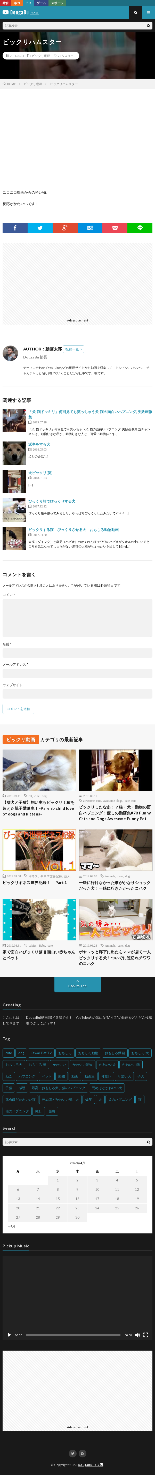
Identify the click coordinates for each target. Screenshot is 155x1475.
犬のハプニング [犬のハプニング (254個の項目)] (120, 1099)
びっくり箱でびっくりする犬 (51, 501)
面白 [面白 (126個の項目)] (51, 1111)
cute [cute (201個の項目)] (8, 1053)
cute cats (130, 800)
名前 (7, 644)
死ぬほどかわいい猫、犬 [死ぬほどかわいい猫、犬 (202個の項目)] (60, 1099)
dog (44, 795)
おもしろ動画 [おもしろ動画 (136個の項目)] (115, 1053)
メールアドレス (15, 664)
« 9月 (11, 1226)
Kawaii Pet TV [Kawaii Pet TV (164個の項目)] (41, 1053)
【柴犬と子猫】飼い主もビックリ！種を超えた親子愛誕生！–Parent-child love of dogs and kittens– (39, 808)
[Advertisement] (77, 279)
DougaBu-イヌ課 (90, 1465)
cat (30, 795)
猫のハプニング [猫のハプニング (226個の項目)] (17, 1111)
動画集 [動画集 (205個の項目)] (90, 1076)
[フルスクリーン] (145, 1335)
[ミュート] (137, 1335)
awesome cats (92, 800)
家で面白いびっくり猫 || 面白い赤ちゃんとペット (39, 954)
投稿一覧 (72, 349)
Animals (110, 876)
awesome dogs (112, 800)
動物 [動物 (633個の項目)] (61, 1076)
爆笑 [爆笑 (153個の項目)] (88, 1099)
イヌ (28, 3)
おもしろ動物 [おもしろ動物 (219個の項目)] (88, 1053)
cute (37, 795)
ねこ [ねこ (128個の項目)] (8, 1076)
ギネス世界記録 (51, 876)
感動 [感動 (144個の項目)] (22, 1088)
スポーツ (57, 3)
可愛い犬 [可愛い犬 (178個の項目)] (124, 1076)
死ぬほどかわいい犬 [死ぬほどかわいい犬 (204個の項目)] (107, 1088)
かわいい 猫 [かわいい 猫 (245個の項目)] (131, 1064)
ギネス (33, 876)
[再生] (9, 1335)
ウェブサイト (13, 685)
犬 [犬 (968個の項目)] (100, 1099)
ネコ (17, 3)
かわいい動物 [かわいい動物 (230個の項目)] (82, 1064)
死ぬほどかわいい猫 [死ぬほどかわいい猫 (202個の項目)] (20, 1099)
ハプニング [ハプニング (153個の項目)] (27, 1076)
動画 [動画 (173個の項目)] (74, 1076)
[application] (77, 1298)
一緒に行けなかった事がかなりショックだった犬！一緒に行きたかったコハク (115, 885)
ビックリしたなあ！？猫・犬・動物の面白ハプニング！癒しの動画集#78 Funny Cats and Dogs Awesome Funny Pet (115, 813)
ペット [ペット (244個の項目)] (47, 1076)
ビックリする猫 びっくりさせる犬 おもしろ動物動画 (73, 529)
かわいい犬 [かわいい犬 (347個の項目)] (107, 1064)
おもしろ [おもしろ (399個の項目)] (65, 1053)
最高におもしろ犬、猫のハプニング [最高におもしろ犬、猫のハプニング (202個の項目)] (58, 1088)
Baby (42, 945)
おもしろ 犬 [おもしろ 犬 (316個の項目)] (140, 1053)
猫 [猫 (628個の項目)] (140, 1099)
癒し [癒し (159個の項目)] (38, 1111)
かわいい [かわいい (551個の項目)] (59, 1064)
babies (33, 945)
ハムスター (66, 55)
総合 (6, 3)
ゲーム (41, 3)
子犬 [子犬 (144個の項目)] (140, 1076)
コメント (9, 594)
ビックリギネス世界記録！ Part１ (35, 882)
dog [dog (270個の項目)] (21, 1053)
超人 (67, 876)
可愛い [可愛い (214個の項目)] (106, 1076)
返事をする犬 (39, 444)
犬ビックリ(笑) (40, 472)
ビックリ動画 (41, 55)
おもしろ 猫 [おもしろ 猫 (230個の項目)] (37, 1064)
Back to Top (77, 986)
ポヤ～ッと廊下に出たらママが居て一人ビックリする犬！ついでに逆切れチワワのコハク (115, 957)
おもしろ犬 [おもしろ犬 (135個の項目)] (13, 1064)
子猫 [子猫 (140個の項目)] (8, 1088)
